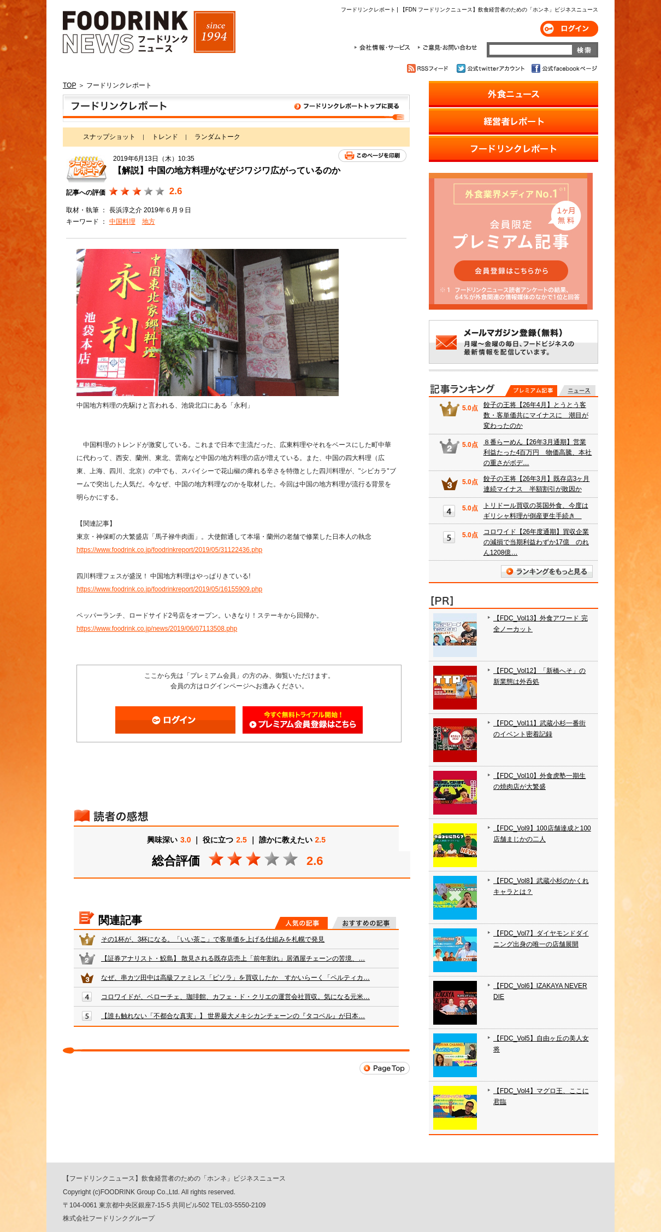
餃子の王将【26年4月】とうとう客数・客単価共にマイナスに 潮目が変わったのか (535, 415)
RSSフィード (429, 68)
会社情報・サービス (384, 47)
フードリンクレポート (236, 108)
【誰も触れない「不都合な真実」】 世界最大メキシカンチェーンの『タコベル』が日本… (233, 1016)
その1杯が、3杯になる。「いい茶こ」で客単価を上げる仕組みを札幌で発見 (212, 939)
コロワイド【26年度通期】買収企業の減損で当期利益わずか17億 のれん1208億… (536, 542)
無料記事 (577, 390)
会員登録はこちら (303, 720)
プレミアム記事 (531, 390)
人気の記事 (301, 923)
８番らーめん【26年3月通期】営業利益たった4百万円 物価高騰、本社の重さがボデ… (537, 452)
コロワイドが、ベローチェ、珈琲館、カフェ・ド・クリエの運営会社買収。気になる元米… (235, 997)
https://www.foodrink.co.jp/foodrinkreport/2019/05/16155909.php (169, 589)
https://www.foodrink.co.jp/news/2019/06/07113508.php (156, 628)
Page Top (384, 1068)
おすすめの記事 (364, 923)
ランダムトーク (217, 137)
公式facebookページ (563, 68)
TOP (69, 85)
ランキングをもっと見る (547, 571)
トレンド (165, 137)
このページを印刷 (372, 155)
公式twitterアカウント (491, 68)
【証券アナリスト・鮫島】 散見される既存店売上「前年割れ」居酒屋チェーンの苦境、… (233, 958)
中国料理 (122, 221)
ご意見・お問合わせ (447, 47)
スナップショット (109, 137)
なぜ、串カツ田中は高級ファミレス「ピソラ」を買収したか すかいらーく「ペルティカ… (235, 977)
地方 (148, 221)
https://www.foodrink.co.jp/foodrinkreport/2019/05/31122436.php (169, 550)
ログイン (569, 29)
